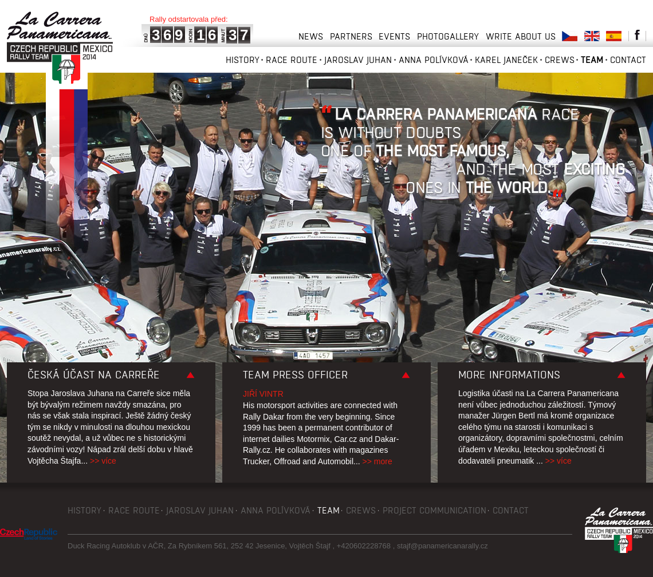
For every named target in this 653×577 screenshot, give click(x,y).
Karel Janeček (506, 60)
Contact (628, 60)
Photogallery (448, 36)
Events (394, 36)
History (242, 60)
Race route (291, 60)
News (310, 36)
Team (592, 60)
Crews (560, 60)
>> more (377, 461)
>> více (103, 460)
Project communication (434, 510)
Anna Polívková (434, 60)
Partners (351, 36)
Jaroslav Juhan (358, 60)
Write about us (521, 36)
